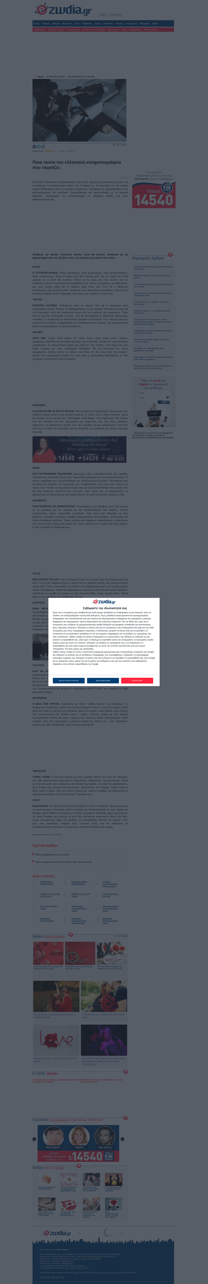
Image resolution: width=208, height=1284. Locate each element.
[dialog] (104, 642)
